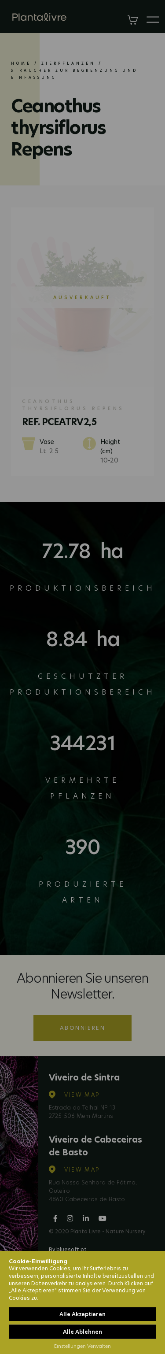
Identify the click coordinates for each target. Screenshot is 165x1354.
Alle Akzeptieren (82, 1314)
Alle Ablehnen (82, 1332)
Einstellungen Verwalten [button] (82, 1346)
